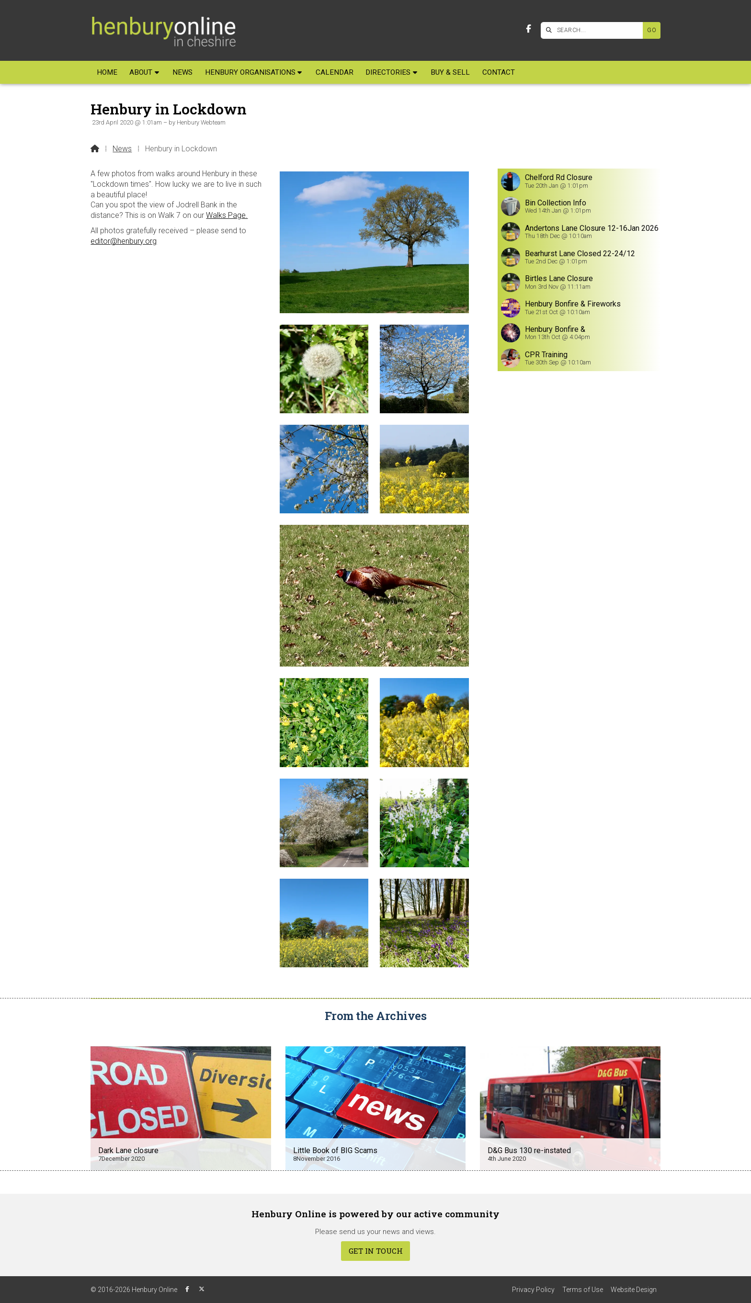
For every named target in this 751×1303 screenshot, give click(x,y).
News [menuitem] (182, 72)
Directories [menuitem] (387, 72)
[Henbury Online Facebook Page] (528, 29)
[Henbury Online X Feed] (202, 1289)
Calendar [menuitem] (334, 72)
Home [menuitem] (107, 72)
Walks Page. (227, 215)
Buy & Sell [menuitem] (450, 72)
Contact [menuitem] (498, 72)
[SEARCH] (594, 30)
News (122, 148)
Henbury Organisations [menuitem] (250, 72)
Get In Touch (376, 1251)
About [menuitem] (140, 72)
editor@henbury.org (124, 241)
